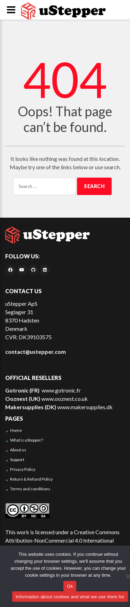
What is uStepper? (26, 440)
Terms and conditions (30, 488)
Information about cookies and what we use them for (70, 596)
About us (18, 449)
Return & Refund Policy (31, 479)
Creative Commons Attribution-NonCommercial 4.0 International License (62, 540)
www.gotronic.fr (61, 390)
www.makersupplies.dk (85, 407)
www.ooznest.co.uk (64, 398)
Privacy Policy (22, 469)
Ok (70, 586)
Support (17, 459)
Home (16, 430)
